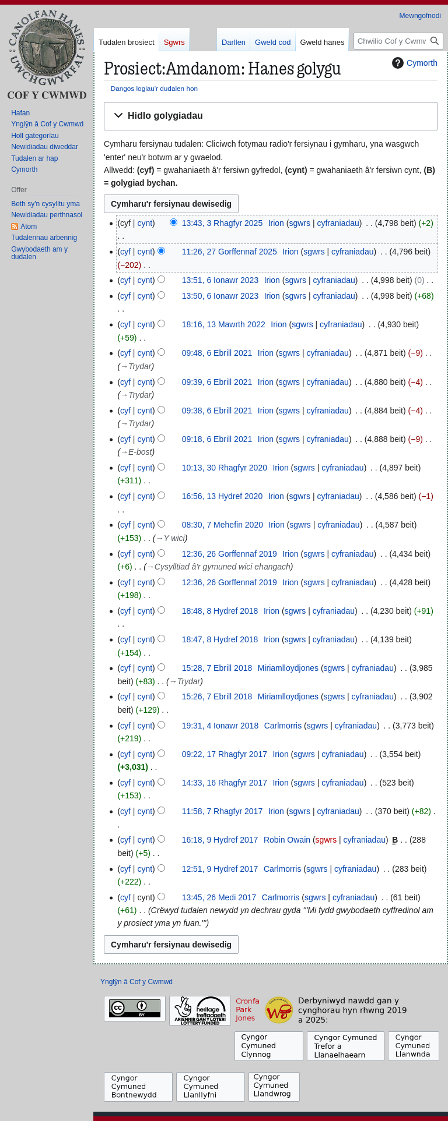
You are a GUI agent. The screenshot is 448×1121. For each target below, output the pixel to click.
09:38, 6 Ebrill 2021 (217, 410)
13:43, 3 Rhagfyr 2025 (222, 223)
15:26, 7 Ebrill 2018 (217, 696)
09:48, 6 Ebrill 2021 (217, 353)
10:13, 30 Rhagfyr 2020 (224, 467)
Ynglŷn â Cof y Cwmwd (136, 982)
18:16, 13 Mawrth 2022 (223, 324)
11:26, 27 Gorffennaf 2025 (229, 251)
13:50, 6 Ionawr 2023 (220, 295)
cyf (125, 251)
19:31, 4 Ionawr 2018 (220, 725)
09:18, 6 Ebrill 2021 (217, 439)
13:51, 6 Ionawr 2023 (220, 280)
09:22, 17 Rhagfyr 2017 (224, 754)
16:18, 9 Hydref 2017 (220, 839)
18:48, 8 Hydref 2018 (220, 611)
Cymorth (413, 63)
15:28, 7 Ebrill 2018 (217, 668)
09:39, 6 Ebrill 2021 (217, 382)
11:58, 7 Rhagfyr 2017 (222, 811)
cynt (144, 223)
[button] (271, 116)
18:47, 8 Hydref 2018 (220, 639)
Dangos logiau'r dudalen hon (154, 88)
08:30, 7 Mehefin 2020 (222, 524)
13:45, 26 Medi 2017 (219, 897)
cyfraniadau (338, 223)
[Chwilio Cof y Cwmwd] (398, 41)
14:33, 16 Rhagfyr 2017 (224, 782)
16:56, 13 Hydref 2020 (222, 496)
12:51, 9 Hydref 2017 (220, 869)
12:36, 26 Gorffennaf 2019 (229, 553)
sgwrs (299, 223)
